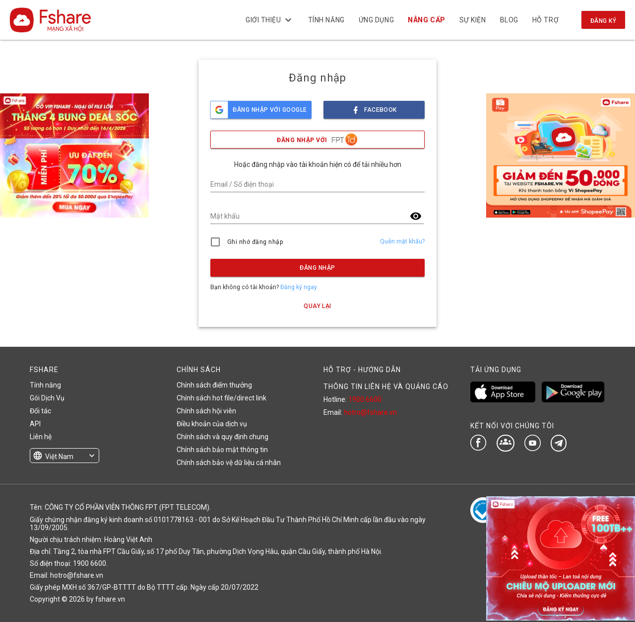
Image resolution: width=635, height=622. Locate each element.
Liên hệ (41, 437)
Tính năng (326, 20)
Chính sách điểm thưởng (214, 385)
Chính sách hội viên (206, 411)
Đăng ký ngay (298, 287)
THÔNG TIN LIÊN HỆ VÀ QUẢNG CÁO (385, 386)
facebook (374, 107)
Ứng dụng (376, 20)
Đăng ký (603, 20)
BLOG (509, 20)
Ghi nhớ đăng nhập (255, 241)
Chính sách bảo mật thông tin (222, 450)
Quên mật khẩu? (402, 241)
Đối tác (40, 411)
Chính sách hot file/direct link (221, 398)
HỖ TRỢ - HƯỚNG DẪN (362, 370)
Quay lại (317, 306)
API (35, 424)
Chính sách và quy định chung (222, 437)
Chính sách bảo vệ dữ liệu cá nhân (229, 462)
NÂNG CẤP (426, 20)
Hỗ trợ (545, 20)
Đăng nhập (317, 267)
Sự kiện (472, 20)
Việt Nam (59, 457)
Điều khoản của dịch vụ (212, 424)
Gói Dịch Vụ (47, 398)
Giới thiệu (270, 20)
